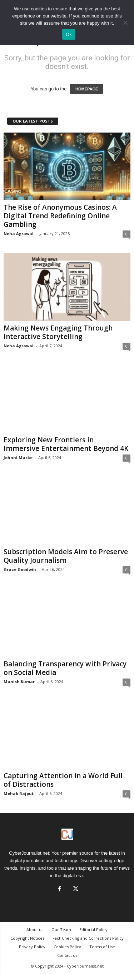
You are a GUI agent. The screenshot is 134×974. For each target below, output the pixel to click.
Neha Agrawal (19, 233)
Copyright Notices (27, 938)
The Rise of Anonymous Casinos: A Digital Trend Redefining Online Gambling (60, 216)
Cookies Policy (67, 946)
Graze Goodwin (20, 569)
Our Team (61, 929)
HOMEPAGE (86, 89)
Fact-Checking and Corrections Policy (88, 938)
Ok (69, 34)
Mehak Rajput (19, 793)
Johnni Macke (18, 457)
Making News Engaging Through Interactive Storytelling (58, 332)
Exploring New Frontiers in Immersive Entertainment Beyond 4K (66, 444)
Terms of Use (102, 946)
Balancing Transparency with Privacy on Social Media (65, 668)
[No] (125, 22)
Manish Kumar (19, 681)
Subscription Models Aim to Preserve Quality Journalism (66, 556)
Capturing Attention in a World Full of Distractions (63, 780)
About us (34, 929)
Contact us (67, 955)
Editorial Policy (93, 929)
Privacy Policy (32, 946)
